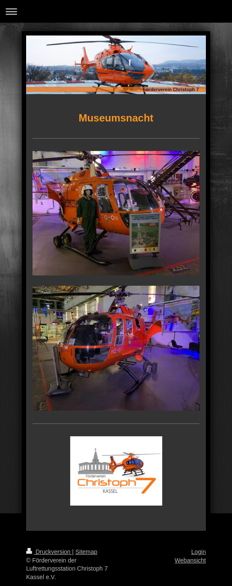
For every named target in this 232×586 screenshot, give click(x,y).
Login (198, 551)
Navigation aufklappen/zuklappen (116, 11)
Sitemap (86, 551)
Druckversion (49, 551)
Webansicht (190, 560)
